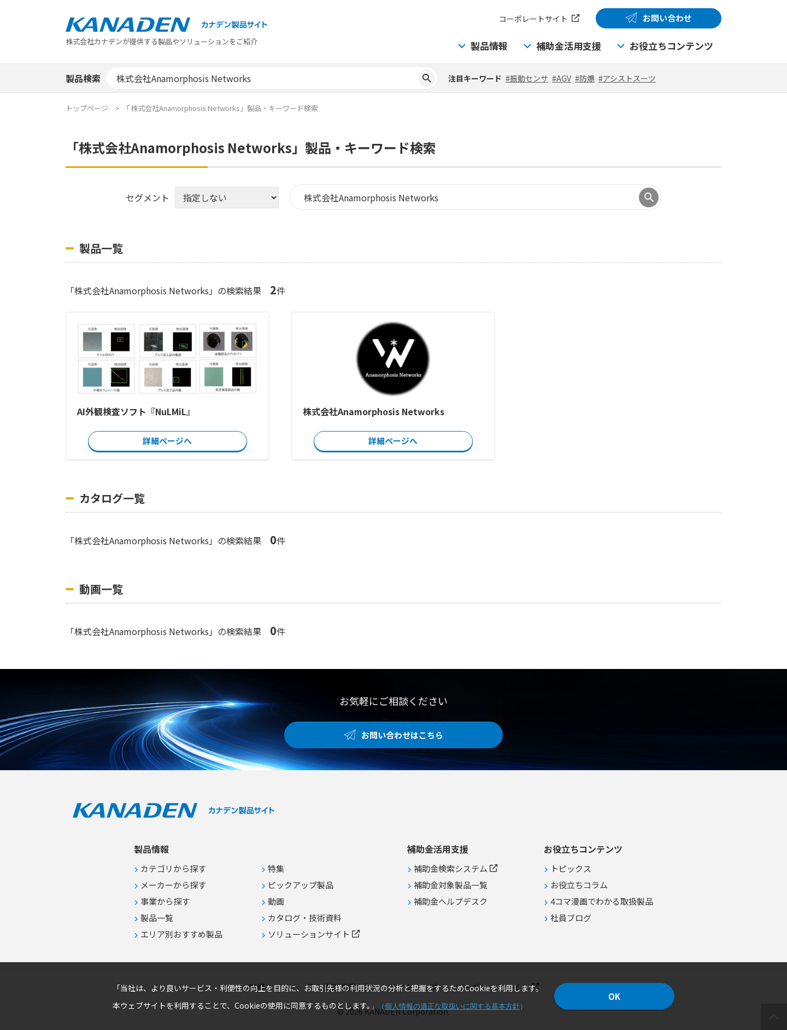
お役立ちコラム (579, 885)
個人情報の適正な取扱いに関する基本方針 (452, 1006)
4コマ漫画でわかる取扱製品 (601, 901)
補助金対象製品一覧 (451, 885)
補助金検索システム (451, 868)
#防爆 (585, 78)
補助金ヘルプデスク (451, 901)
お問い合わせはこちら (402, 735)
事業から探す (165, 901)
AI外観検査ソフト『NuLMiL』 (136, 411)
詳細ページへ (167, 440)
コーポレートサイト (533, 18)
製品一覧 (156, 917)
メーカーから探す (173, 885)
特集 (276, 868)
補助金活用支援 (568, 46)
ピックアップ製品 (300, 885)
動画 (276, 901)
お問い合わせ (667, 18)
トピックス (570, 868)
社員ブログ (570, 917)
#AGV (561, 78)
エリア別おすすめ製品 (181, 934)
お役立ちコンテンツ (671, 46)
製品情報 (489, 46)
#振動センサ (527, 78)
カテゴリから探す (173, 868)
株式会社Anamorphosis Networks (373, 411)
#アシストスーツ (627, 78)
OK (614, 996)
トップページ (87, 108)
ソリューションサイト (309, 934)
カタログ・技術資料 (305, 917)
